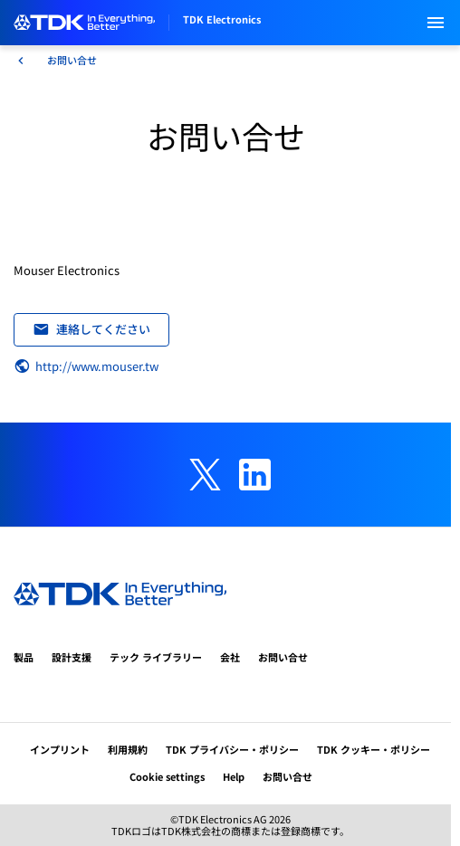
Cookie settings (167, 776)
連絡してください (92, 328)
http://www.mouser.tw (86, 366)
